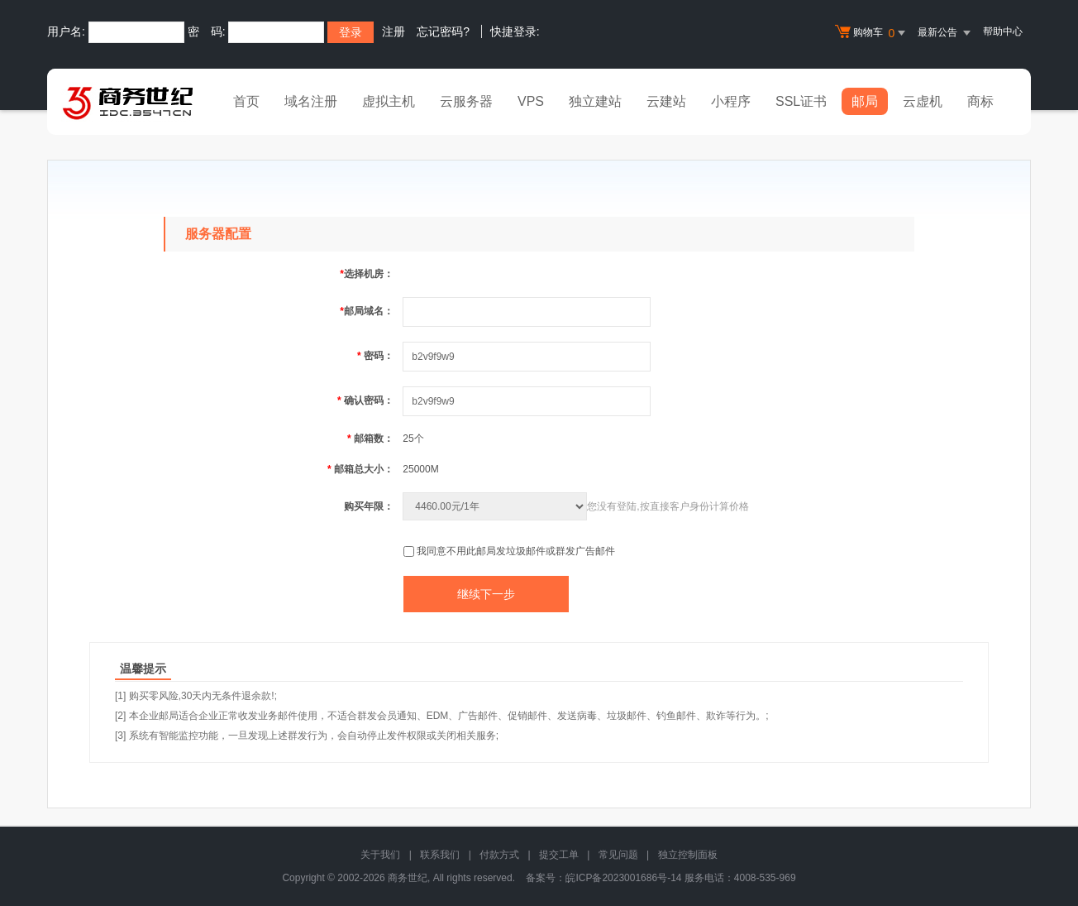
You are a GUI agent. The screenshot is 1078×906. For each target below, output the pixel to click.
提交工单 (559, 854)
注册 (393, 31)
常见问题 (618, 854)
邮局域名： (367, 311)
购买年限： (369, 506)
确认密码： (365, 400)
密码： (375, 356)
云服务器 (466, 101)
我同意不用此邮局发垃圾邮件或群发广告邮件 (516, 551)
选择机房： (367, 274)
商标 (980, 101)
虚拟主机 (388, 101)
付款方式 (499, 854)
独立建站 (595, 101)
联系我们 (440, 854)
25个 (413, 438)
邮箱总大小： (360, 469)
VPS (531, 101)
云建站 (666, 101)
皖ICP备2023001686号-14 (623, 878)
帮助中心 (1003, 31)
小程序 (731, 101)
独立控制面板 (688, 854)
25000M (420, 469)
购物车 (872, 33)
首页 (246, 101)
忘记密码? (443, 31)
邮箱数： (370, 438)
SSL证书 (801, 101)
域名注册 (310, 101)
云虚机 (922, 101)
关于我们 (380, 854)
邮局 (864, 101)
